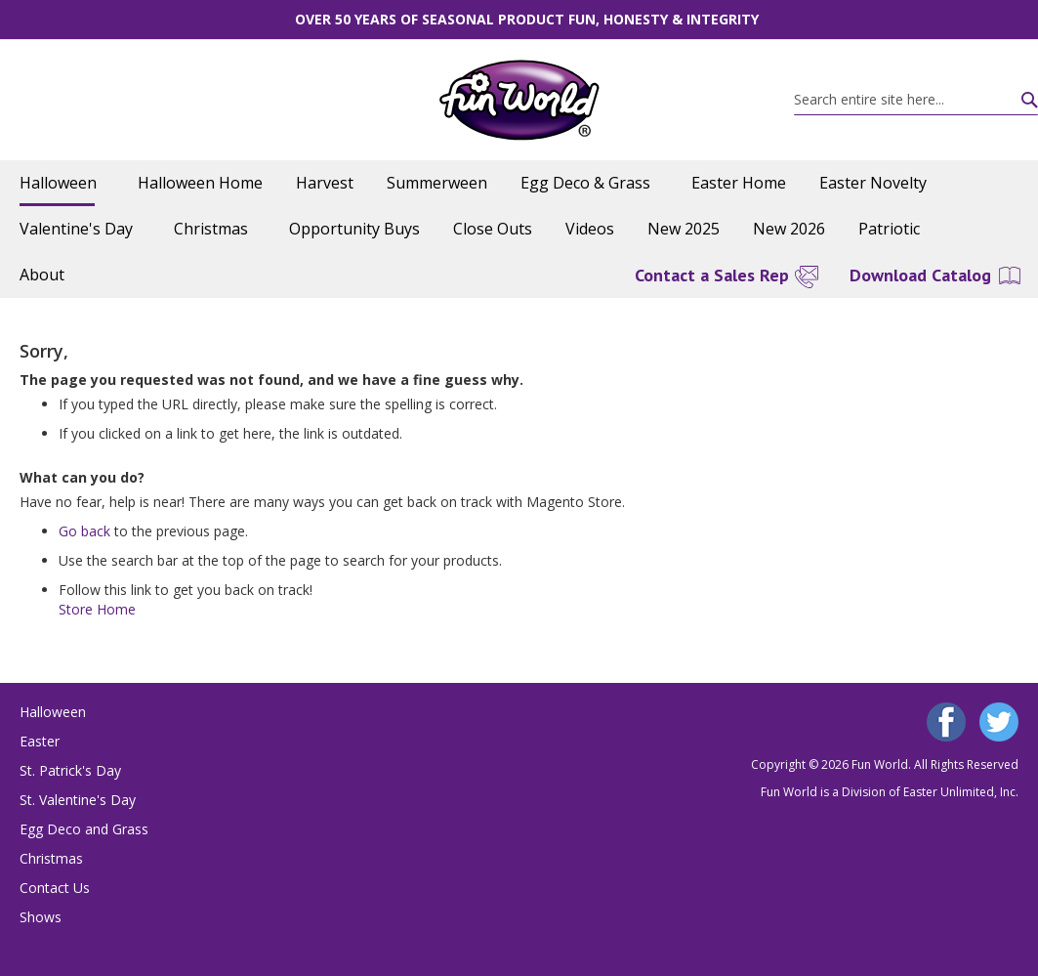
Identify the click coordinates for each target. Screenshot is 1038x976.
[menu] (519, 229)
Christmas (51, 858)
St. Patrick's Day (70, 770)
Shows (41, 917)
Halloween (53, 711)
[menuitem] (62, 183)
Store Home (97, 609)
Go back (84, 531)
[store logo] (519, 100)
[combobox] (916, 99)
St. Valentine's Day (78, 799)
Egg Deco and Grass (84, 829)
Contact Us (55, 887)
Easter (40, 741)
